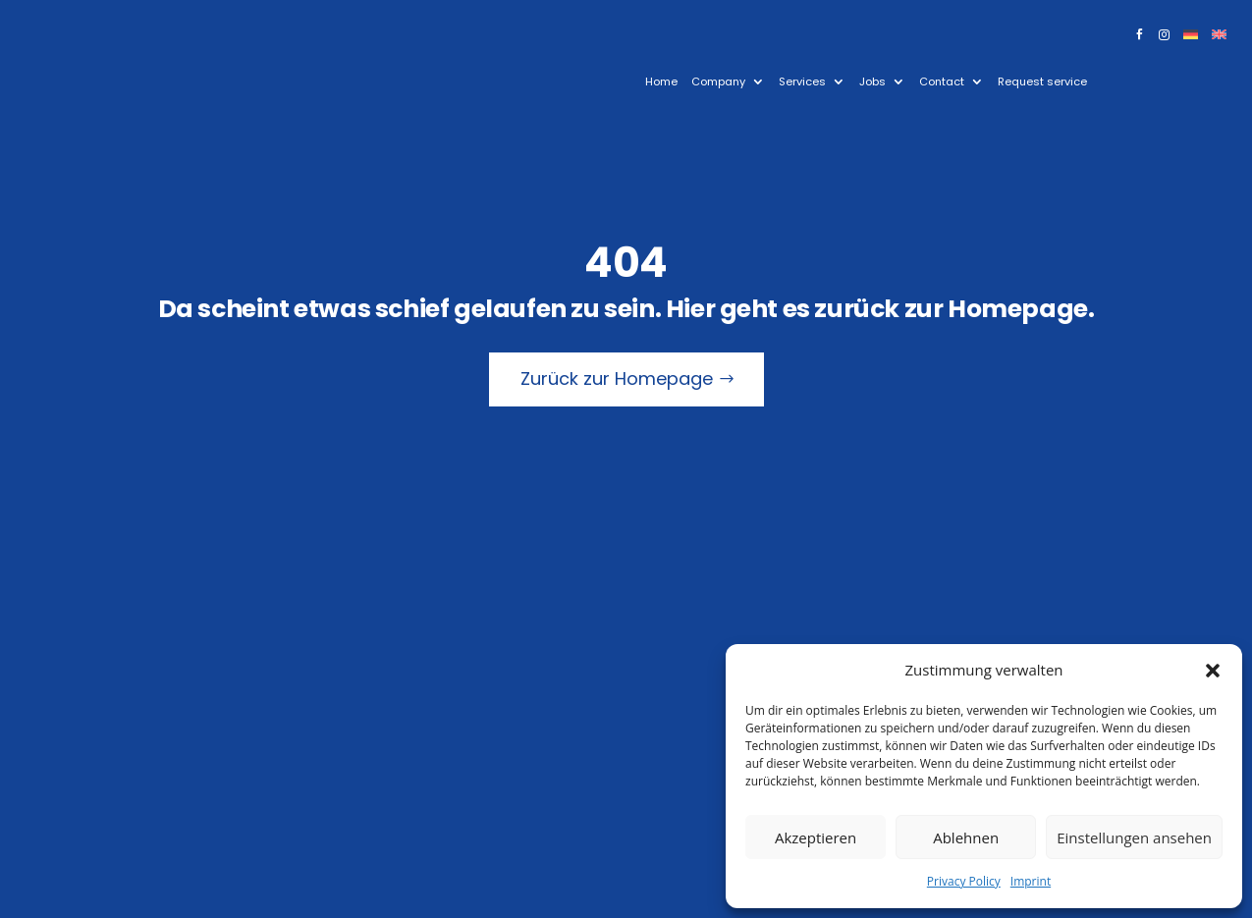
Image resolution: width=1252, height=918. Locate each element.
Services (802, 82)
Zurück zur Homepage (616, 378)
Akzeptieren (815, 837)
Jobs (872, 82)
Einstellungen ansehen (1134, 837)
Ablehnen (966, 837)
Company (718, 82)
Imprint (1030, 881)
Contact (941, 82)
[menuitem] (1190, 38)
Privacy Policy (964, 881)
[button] (1213, 670)
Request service (1042, 82)
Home (661, 82)
